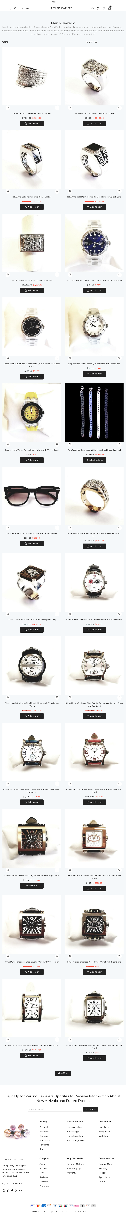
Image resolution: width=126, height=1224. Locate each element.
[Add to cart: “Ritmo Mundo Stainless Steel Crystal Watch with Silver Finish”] (32, 972)
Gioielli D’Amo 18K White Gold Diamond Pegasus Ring (32, 620)
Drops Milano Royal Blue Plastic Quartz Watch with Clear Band (94, 280)
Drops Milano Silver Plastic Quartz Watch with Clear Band (94, 364)
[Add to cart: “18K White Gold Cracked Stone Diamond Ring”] (94, 123)
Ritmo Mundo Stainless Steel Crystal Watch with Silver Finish (32, 962)
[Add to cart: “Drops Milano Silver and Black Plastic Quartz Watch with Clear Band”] (32, 376)
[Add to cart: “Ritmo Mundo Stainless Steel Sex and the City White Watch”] (32, 1055)
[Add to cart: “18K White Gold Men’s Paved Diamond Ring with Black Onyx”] (94, 207)
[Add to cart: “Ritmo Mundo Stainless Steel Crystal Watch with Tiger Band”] (94, 972)
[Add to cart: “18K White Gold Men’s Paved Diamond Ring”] (32, 207)
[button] (11, 8)
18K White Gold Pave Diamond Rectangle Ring (32, 280)
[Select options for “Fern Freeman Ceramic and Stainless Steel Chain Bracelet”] (94, 460)
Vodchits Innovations (86, 1212)
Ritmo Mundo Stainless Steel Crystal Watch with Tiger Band (94, 962)
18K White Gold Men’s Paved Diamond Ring (32, 197)
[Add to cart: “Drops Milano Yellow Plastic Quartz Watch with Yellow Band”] (32, 460)
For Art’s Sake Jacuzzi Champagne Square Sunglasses (32, 533)
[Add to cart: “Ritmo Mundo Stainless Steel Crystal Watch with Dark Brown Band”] (94, 888)
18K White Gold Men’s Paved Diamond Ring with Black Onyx (94, 197)
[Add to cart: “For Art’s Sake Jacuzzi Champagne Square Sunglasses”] (32, 543)
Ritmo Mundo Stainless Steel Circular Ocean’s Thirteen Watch (94, 620)
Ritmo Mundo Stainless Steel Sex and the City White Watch (31, 1045)
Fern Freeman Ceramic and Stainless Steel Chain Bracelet (94, 450)
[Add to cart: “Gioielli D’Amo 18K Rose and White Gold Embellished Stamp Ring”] (94, 546)
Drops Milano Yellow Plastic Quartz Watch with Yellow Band (32, 450)
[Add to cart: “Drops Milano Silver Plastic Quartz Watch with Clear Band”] (94, 374)
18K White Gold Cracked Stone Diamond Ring (94, 113)
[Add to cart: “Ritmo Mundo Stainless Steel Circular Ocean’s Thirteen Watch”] (94, 630)
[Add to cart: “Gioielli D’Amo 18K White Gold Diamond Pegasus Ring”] (32, 630)
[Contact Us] (15, 8)
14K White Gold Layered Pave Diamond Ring (31, 113)
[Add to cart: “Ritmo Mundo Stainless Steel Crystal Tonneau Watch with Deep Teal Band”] (32, 802)
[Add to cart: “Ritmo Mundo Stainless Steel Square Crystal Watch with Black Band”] (94, 1058)
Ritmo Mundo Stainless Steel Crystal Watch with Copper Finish (32, 876)
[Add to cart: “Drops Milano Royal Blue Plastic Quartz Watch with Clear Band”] (94, 290)
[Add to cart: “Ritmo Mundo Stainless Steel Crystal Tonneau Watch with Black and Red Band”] (94, 716)
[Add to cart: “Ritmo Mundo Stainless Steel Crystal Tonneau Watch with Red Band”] (94, 802)
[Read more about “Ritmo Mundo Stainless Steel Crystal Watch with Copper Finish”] (32, 886)
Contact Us (24, 8)
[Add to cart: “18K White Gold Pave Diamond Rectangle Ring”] (32, 290)
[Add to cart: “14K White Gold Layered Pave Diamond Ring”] (32, 123)
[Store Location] (10, 8)
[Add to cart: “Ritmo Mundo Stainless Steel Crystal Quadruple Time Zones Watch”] (32, 716)
